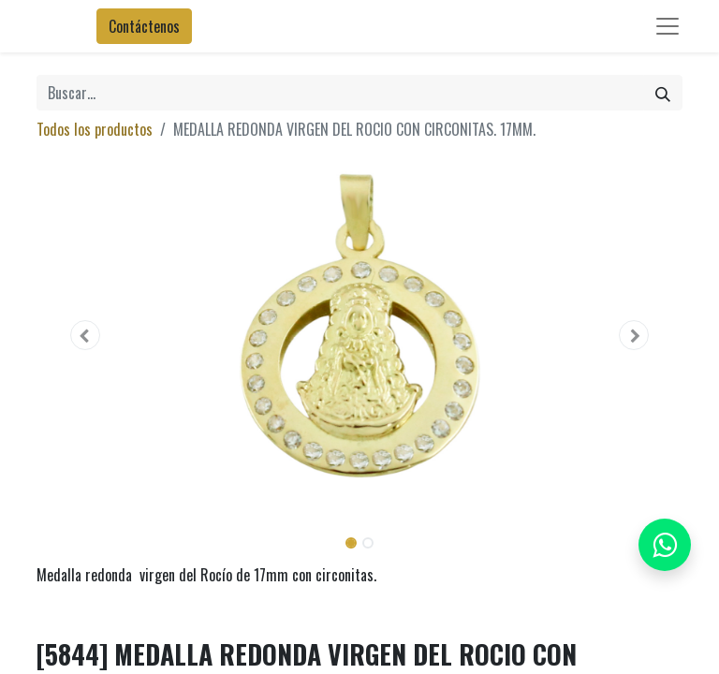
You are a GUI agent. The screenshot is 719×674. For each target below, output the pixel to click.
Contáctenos (144, 26)
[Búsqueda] (662, 92)
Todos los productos (95, 129)
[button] (85, 335)
